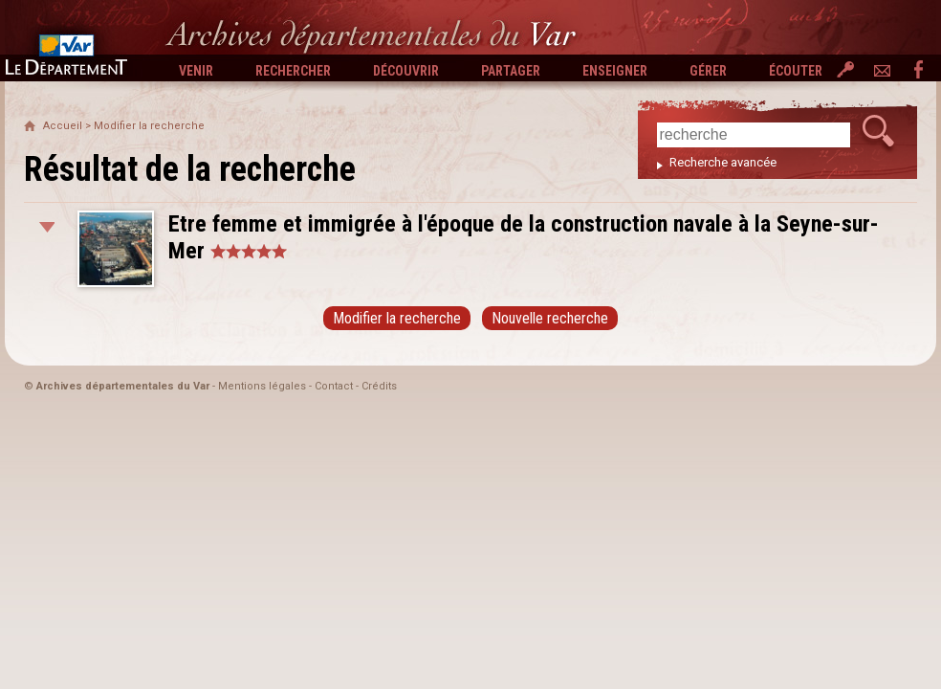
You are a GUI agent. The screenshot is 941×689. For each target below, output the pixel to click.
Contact (334, 386)
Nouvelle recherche (550, 318)
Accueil (62, 126)
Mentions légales (262, 386)
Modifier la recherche (149, 126)
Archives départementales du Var (122, 386)
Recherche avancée (723, 162)
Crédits (379, 386)
